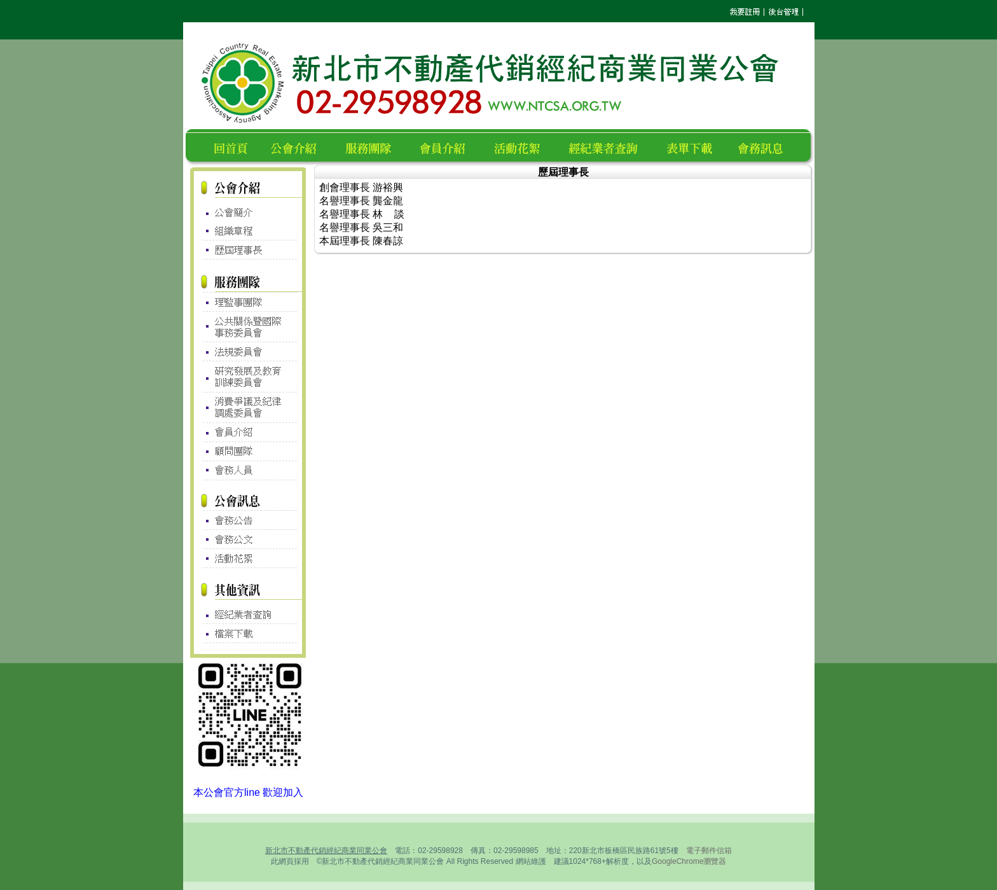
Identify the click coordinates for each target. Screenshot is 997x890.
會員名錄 (448, 146)
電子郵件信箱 (709, 850)
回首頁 (233, 146)
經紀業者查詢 (608, 146)
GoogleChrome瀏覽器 (689, 861)
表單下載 (693, 146)
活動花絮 (522, 146)
